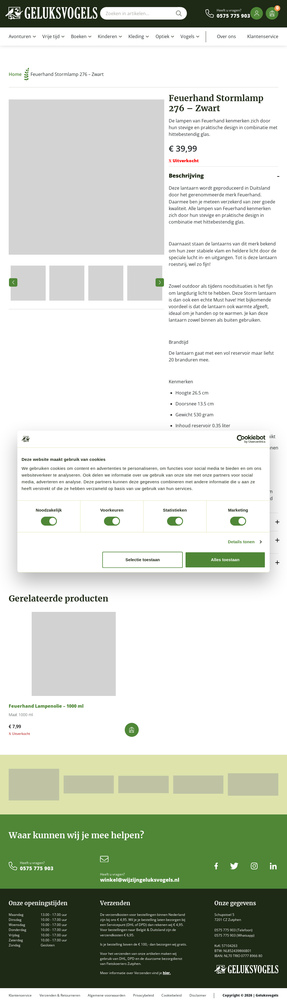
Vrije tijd (51, 36)
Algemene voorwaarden (106, 995)
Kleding (136, 36)
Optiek (162, 36)
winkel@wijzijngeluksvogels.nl (139, 880)
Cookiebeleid (171, 995)
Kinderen (107, 36)
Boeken (79, 36)
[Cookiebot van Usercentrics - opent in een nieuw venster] (240, 439)
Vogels (187, 36)
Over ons (226, 36)
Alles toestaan (225, 559)
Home (19, 74)
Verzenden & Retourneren (60, 995)
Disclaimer (197, 995)
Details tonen (241, 541)
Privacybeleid (143, 995)
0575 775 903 (233, 16)
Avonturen (20, 36)
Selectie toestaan (143, 559)
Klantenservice (262, 36)
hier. (167, 973)
